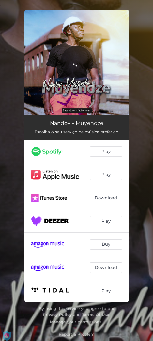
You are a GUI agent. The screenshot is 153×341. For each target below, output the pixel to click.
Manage (58, 321)
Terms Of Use (95, 314)
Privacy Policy (57, 314)
